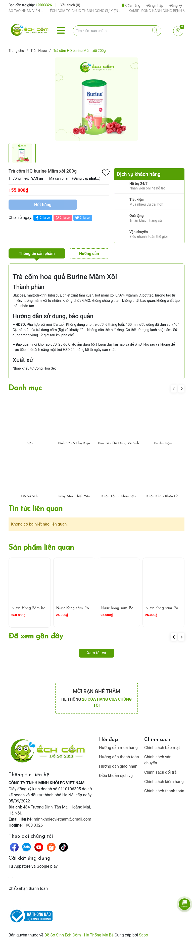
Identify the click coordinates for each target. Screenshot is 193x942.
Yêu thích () (70, 5)
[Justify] (155, 31)
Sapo (143, 935)
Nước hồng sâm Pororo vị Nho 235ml (88, 608)
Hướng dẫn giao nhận (118, 766)
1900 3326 (33, 825)
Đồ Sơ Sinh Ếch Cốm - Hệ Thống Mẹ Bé (79, 935)
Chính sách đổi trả (160, 772)
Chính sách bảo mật (162, 747)
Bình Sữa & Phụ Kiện (74, 443)
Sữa (30, 443)
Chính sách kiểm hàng (164, 781)
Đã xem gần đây (36, 636)
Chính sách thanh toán (164, 791)
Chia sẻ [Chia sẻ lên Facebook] (42, 218)
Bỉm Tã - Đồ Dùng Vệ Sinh (118, 443)
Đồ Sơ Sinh (29, 496)
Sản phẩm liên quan (41, 547)
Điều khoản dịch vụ (116, 775)
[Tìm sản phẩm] (117, 31)
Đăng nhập (155, 6)
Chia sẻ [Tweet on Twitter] (82, 218)
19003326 (44, 5)
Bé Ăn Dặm (163, 443)
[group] (96, 99)
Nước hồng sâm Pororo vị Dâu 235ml (133, 608)
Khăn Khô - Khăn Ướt (163, 496)
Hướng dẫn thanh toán (119, 757)
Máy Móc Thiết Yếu (74, 496)
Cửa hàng (131, 6)
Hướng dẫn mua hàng (118, 747)
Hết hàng (43, 204)
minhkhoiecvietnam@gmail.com (62, 819)
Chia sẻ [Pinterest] (62, 218)
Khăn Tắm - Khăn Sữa (118, 496)
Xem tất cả (96, 653)
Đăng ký (175, 6)
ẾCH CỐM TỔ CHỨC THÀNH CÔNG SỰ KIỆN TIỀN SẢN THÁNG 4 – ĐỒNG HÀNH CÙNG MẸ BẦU (98, 11)
